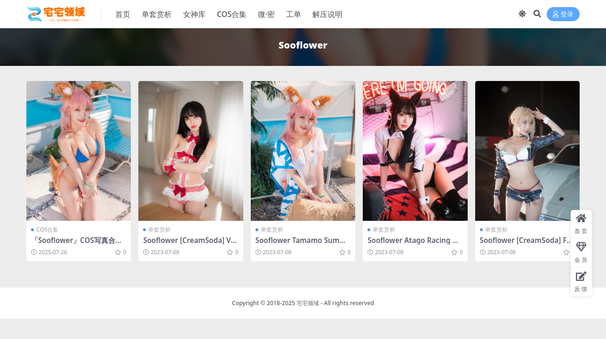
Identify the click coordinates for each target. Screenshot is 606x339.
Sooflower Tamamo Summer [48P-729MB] (303, 244)
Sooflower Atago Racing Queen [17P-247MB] (414, 244)
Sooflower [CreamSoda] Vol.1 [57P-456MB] (189, 244)
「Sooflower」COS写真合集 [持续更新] (76, 244)
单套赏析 (159, 230)
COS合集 (47, 230)
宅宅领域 (307, 303)
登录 (563, 14)
